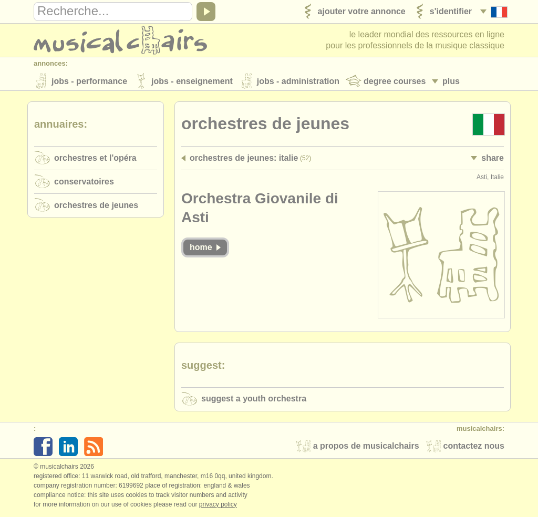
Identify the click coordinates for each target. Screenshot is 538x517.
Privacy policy (218, 506)
